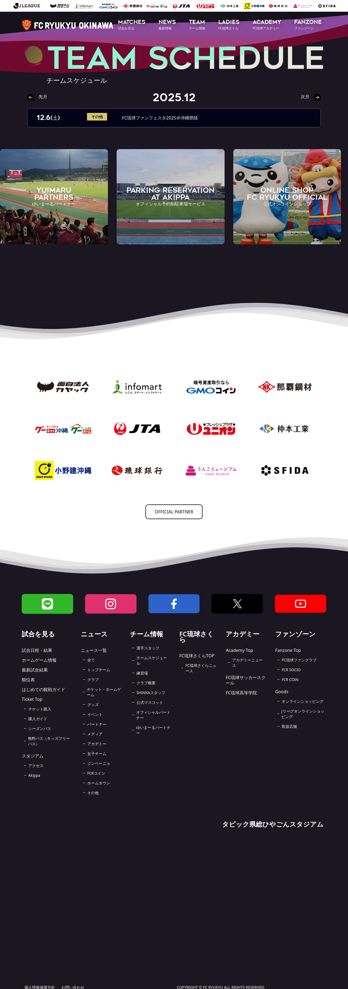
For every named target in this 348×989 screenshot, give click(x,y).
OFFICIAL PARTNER (174, 512)
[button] (132, 25)
